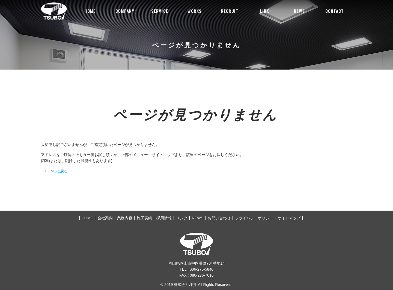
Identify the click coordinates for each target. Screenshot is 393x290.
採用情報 (164, 218)
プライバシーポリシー (254, 218)
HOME (90, 11)
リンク (181, 218)
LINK (264, 11)
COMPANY (124, 11)
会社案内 (105, 218)
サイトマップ (289, 218)
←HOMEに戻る (54, 171)
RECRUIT (230, 11)
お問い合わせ (219, 218)
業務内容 (124, 218)
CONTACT (334, 11)
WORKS (194, 11)
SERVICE (159, 11)
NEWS (299, 11)
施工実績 (144, 218)
